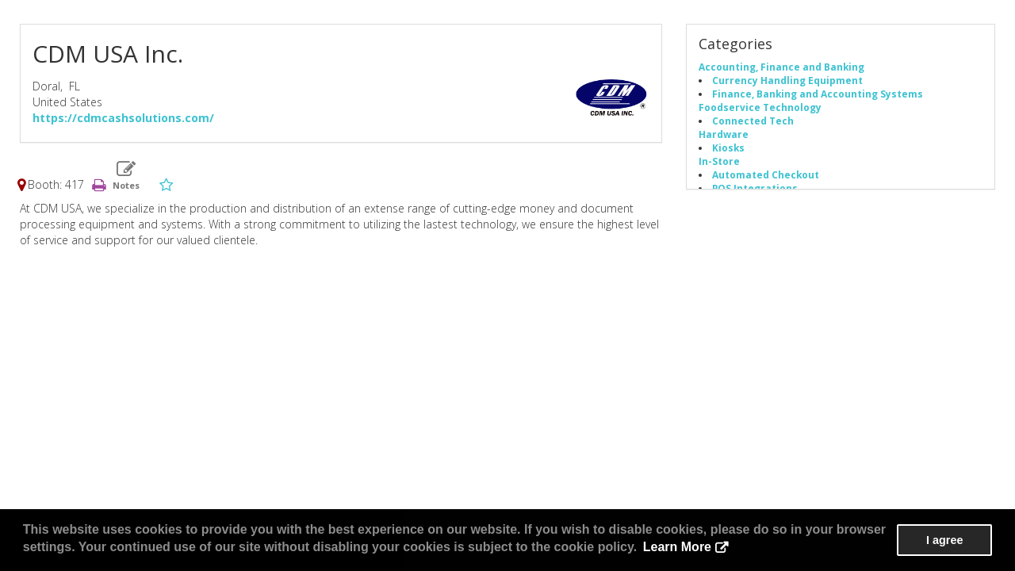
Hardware (724, 134)
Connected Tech (753, 120)
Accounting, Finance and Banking (781, 66)
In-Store (719, 161)
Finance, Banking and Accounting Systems (817, 93)
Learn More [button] (677, 547)
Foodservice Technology (760, 107)
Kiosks (728, 147)
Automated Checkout (765, 174)
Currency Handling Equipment (787, 80)
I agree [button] (944, 540)
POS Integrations (755, 188)
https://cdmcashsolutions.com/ (123, 117)
